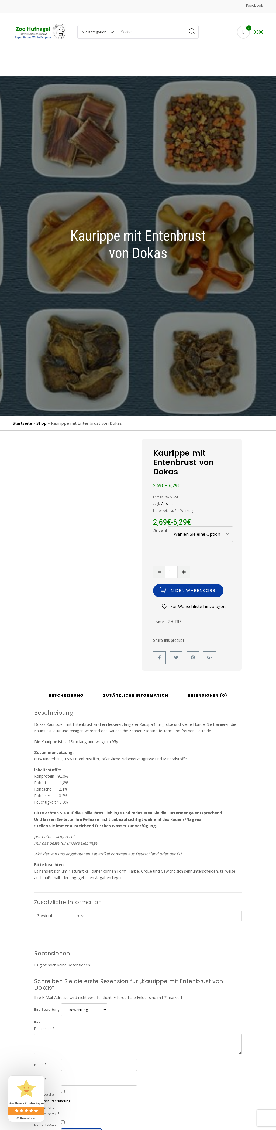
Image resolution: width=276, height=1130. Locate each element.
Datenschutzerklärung (52, 1075)
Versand (167, 478)
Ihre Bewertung (46, 984)
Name (40, 1039)
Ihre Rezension (44, 1000)
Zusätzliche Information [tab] (135, 670)
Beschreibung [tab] (66, 670)
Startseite (22, 397)
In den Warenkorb (192, 565)
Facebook (254, 5)
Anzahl (160, 505)
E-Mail (40, 1054)
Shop (41, 397)
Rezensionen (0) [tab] (207, 670)
